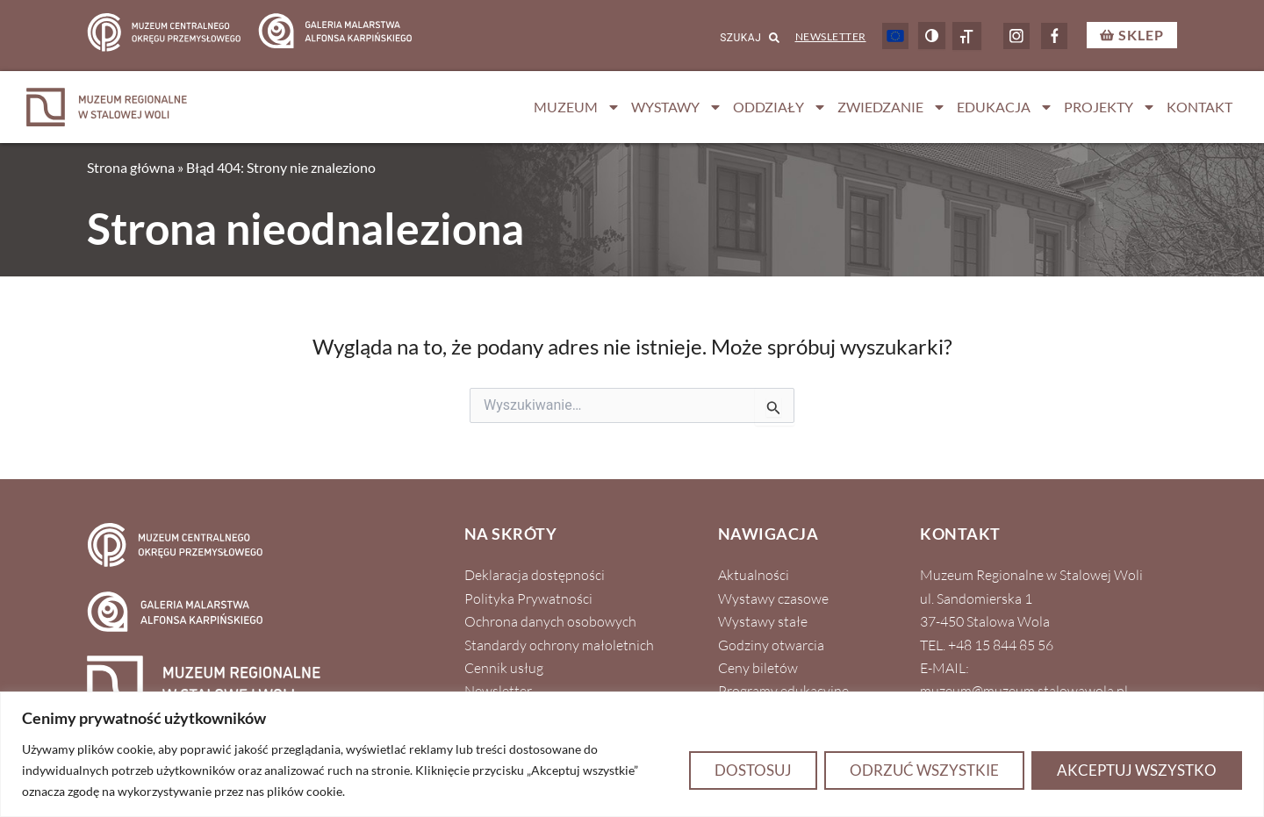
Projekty (1110, 107)
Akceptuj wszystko (1137, 770)
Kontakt (1199, 106)
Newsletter (830, 36)
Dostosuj (753, 770)
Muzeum (577, 107)
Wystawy (676, 107)
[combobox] (727, 38)
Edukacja (1005, 107)
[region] (632, 754)
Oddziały (780, 107)
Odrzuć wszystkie (924, 770)
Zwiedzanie (891, 107)
